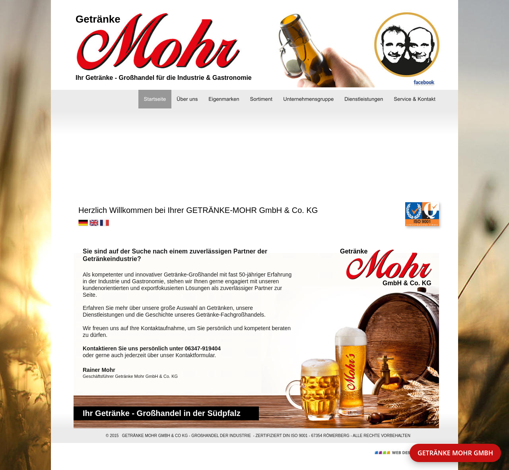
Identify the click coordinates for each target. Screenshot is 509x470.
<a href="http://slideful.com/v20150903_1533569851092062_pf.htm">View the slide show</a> (252, 150)
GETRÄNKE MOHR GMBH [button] (455, 453)
